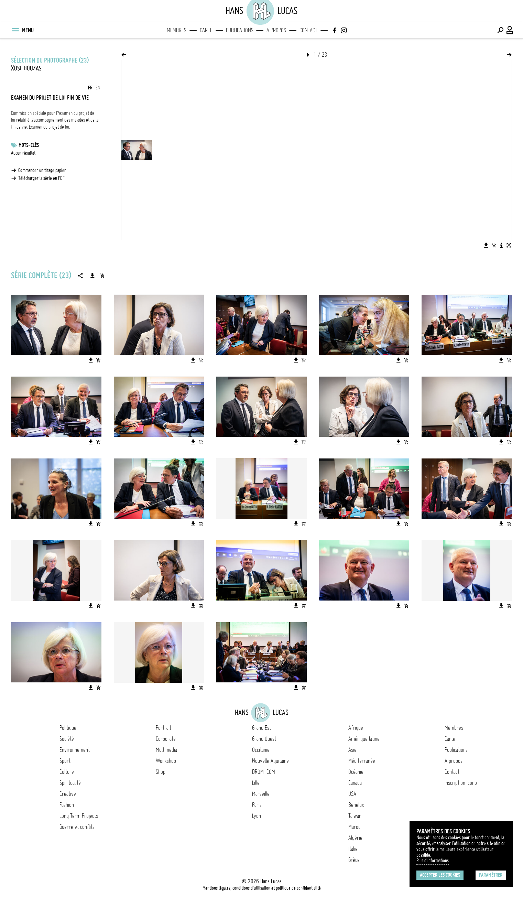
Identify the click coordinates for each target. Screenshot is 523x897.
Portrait (163, 727)
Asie (352, 749)
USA (352, 793)
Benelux (356, 804)
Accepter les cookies (440, 875)
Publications (239, 30)
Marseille (261, 793)
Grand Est (261, 727)
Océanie (355, 771)
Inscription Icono (461, 782)
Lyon (256, 815)
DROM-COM (263, 771)
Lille (256, 782)
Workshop (166, 760)
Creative (67, 793)
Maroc (354, 826)
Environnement (74, 749)
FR (90, 88)
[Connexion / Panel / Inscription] (510, 30)
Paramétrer (490, 875)
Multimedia (166, 749)
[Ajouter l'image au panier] (494, 245)
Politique (67, 727)
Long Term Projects (78, 815)
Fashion (66, 804)
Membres (176, 30)
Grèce (354, 859)
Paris (257, 804)
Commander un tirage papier (42, 170)
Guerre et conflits (77, 826)
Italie (353, 848)
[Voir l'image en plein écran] (509, 245)
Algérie (355, 837)
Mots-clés (29, 145)
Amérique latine (364, 738)
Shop (160, 771)
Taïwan (354, 815)
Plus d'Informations (432, 860)
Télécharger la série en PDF (41, 178)
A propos (276, 30)
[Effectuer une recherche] (500, 30)
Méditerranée (361, 760)
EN (98, 88)
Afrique (355, 727)
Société (66, 738)
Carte (206, 30)
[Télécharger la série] (92, 275)
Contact (308, 30)
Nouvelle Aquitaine (270, 760)
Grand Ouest (264, 738)
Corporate (166, 738)
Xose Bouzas (26, 68)
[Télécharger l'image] (486, 245)
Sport (64, 760)
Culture (66, 771)
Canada (355, 782)
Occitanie (261, 749)
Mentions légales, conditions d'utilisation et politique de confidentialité (262, 888)
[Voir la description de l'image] (501, 245)
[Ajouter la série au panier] (102, 275)
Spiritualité (70, 782)
